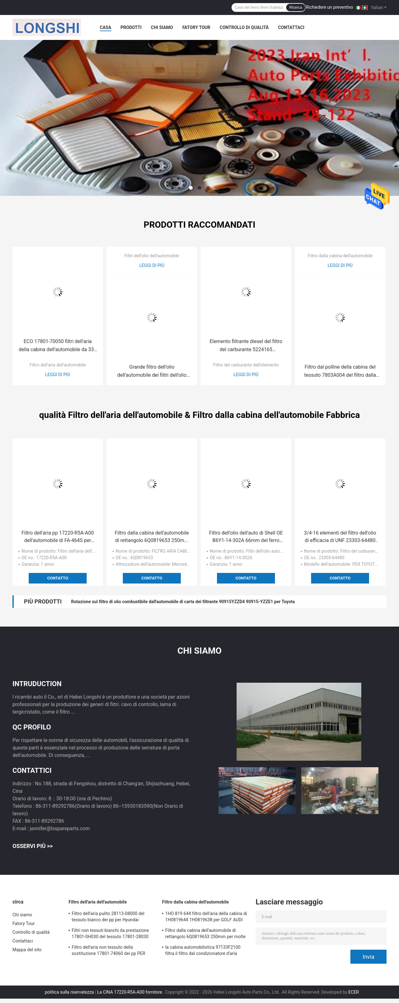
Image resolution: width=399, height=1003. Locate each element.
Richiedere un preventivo (329, 7)
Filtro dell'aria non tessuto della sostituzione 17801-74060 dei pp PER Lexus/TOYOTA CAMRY (108, 951)
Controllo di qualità (244, 27)
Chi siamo (162, 27)
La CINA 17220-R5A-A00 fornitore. (131, 992)
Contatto (57, 578)
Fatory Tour (196, 27)
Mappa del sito (26, 949)
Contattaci (291, 27)
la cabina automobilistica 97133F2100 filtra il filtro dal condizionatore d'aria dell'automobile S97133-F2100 (202, 951)
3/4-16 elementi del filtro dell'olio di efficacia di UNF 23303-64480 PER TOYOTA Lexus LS (340, 537)
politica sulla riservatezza (69, 992)
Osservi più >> (32, 846)
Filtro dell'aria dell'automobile (58, 364)
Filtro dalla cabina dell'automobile (340, 255)
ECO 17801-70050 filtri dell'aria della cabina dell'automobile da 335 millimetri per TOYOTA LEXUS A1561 (58, 346)
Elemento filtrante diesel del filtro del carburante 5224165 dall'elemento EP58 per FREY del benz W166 (245, 346)
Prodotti (131, 27)
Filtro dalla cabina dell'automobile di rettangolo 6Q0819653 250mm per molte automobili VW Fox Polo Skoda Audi (152, 537)
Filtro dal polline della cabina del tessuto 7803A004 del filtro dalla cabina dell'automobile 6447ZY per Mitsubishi (340, 371)
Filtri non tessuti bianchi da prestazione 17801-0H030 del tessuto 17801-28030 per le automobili (110, 934)
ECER (354, 992)
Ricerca (295, 7)
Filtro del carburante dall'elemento (246, 364)
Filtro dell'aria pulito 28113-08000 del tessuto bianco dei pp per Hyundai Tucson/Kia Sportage (108, 917)
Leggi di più (57, 374)
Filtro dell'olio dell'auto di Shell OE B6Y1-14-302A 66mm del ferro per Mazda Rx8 (246, 537)
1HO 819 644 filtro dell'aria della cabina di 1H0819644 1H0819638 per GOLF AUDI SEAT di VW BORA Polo (206, 917)
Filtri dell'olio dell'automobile (151, 255)
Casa (105, 27)
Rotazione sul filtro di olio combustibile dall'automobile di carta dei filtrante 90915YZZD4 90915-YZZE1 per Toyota (183, 601)
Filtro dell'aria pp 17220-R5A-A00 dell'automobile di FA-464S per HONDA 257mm (58, 537)
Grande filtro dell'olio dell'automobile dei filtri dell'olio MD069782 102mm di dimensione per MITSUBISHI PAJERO (151, 371)
